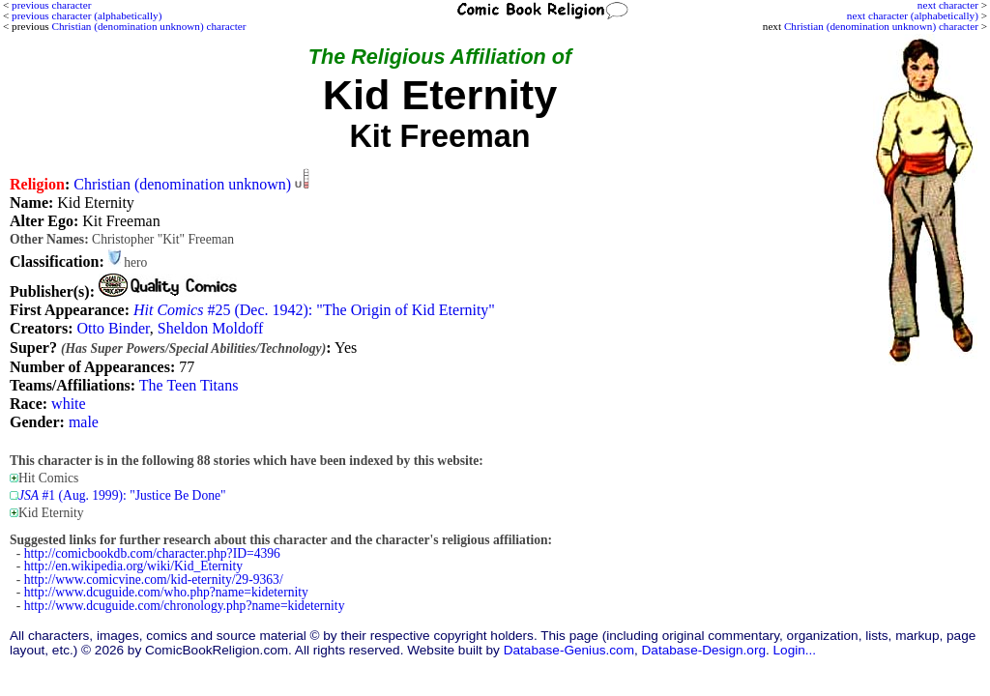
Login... (795, 650)
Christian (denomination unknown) (182, 184)
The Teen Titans (189, 385)
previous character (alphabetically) (86, 15)
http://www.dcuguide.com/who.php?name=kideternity (166, 592)
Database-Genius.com (569, 650)
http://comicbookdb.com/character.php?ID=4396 (152, 553)
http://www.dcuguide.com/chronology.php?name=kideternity (184, 605)
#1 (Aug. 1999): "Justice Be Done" (122, 495)
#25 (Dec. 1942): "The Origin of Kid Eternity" (314, 310)
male (84, 422)
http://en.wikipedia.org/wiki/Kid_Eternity (133, 566)
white (68, 403)
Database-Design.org (704, 650)
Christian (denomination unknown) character (881, 26)
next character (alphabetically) (912, 15)
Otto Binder (112, 328)
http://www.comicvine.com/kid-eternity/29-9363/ (153, 579)
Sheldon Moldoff (210, 328)
